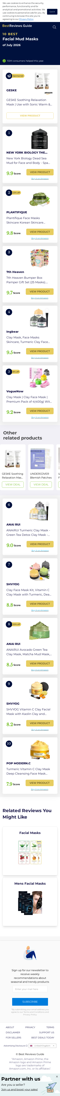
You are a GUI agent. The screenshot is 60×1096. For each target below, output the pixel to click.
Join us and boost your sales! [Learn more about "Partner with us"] (19, 1089)
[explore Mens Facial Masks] (30, 901)
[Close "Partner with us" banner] (57, 1076)
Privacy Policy (26, 19)
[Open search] (54, 27)
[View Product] (30, 96)
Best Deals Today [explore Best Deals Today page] (42, 1037)
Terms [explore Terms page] (50, 1027)
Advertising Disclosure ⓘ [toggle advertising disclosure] (16, 1045)
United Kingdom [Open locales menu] (42, 1045)
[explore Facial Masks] (30, 851)
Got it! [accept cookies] (52, 12)
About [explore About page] (10, 1027)
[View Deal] (13, 467)
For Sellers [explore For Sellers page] (13, 1037)
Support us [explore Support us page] (46, 1032)
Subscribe (30, 1001)
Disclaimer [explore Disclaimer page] (13, 1032)
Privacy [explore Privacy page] (30, 1027)
